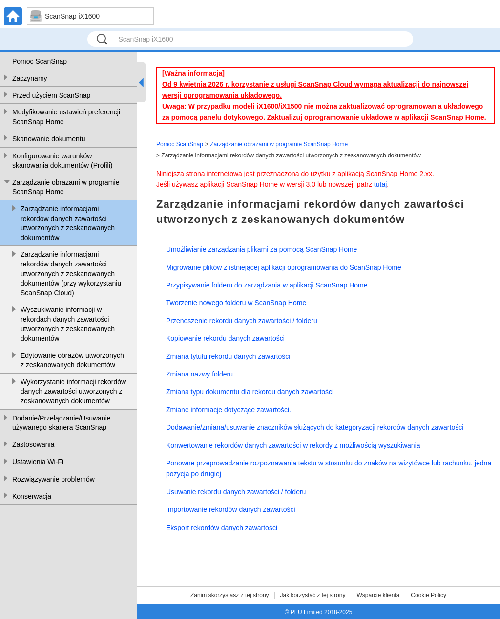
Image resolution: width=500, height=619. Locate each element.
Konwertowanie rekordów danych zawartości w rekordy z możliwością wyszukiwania (293, 445)
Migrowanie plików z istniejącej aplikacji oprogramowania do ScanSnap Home (283, 267)
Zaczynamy (29, 78)
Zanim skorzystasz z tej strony (229, 595)
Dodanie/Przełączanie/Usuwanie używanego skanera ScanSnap (61, 423)
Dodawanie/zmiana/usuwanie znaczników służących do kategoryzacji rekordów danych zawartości (314, 427)
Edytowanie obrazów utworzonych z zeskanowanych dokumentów (72, 360)
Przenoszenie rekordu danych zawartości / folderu (241, 321)
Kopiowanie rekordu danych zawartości (225, 338)
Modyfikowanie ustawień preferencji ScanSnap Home (66, 117)
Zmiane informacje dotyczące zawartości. (228, 410)
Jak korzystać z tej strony (313, 595)
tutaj (380, 184)
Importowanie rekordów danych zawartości (230, 509)
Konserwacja (31, 496)
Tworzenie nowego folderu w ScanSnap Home (236, 303)
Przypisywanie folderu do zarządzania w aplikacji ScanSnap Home (266, 285)
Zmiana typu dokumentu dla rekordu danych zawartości (249, 392)
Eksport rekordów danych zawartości (221, 527)
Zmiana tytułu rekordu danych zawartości (228, 356)
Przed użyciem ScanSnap (51, 95)
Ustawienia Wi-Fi (37, 461)
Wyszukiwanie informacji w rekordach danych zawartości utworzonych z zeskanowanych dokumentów (68, 324)
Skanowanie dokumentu (48, 139)
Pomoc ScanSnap (39, 61)
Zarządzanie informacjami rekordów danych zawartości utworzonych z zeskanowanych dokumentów (68, 223)
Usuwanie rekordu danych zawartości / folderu (236, 492)
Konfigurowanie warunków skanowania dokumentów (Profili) (62, 161)
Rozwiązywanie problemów (53, 479)
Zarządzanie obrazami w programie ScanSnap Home (65, 187)
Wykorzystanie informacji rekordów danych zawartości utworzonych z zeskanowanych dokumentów (73, 391)
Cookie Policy (428, 595)
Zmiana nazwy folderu (199, 374)
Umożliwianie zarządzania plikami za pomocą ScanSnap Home (261, 249)
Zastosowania (33, 444)
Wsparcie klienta (377, 595)
